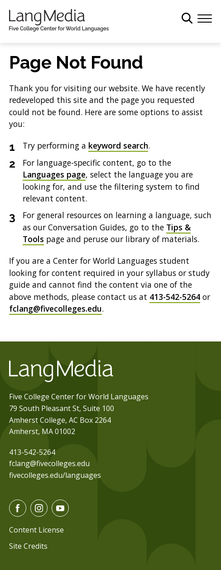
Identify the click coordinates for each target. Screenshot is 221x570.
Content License (36, 530)
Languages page (54, 174)
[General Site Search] (187, 18)
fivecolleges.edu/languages (55, 475)
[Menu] (204, 17)
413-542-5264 (174, 296)
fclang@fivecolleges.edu (55, 308)
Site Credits (28, 546)
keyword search (118, 145)
